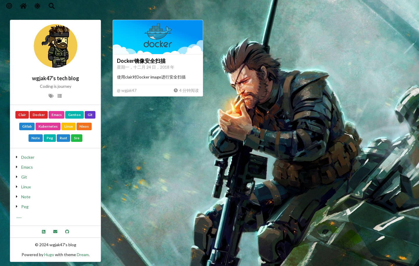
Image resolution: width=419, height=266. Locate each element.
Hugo (49, 254)
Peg (50, 138)
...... (19, 216)
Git (90, 115)
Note (35, 138)
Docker (39, 115)
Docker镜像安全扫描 (141, 61)
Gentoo (74, 115)
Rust (63, 138)
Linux (68, 126)
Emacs (57, 115)
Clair (22, 115)
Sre (76, 138)
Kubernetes (48, 126)
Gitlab (27, 126)
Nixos (84, 126)
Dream (83, 254)
